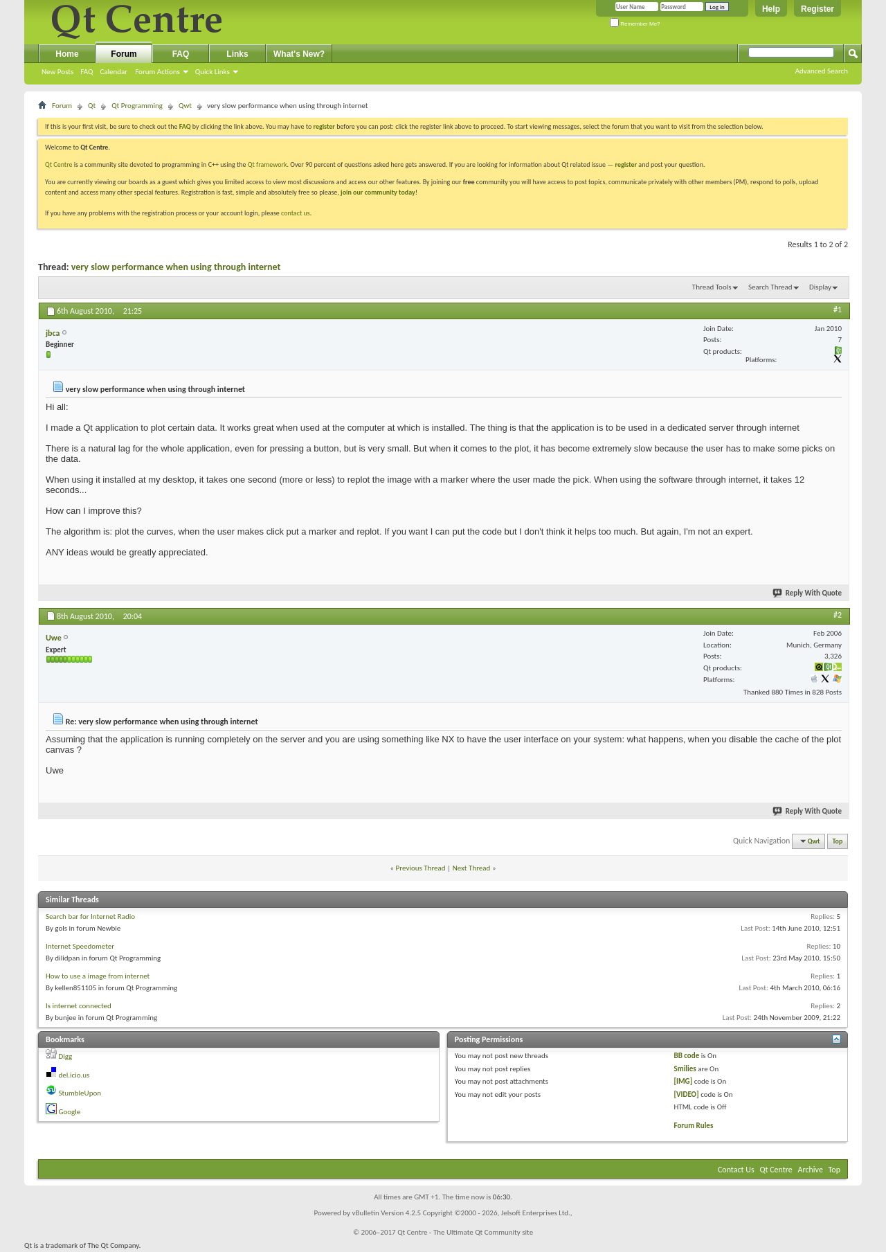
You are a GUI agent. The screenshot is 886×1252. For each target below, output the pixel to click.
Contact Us (736, 1169)
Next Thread (472, 868)
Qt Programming (137, 105)
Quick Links (212, 71)
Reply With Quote (808, 593)
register (626, 164)
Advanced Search (821, 70)
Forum (123, 54)
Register (817, 9)
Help (771, 9)
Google (70, 1111)
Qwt (185, 105)
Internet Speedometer (80, 946)
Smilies (685, 1068)
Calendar (113, 71)
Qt (92, 105)
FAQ (86, 71)
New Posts (57, 71)
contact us (295, 212)
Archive (810, 1169)
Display (820, 287)
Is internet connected (78, 1005)
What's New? (299, 54)
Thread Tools (712, 287)
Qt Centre (59, 164)
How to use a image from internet (98, 976)
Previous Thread (421, 868)
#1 (837, 309)
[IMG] (683, 1081)
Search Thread (770, 287)
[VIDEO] (686, 1094)
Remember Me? (635, 24)
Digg (66, 1056)
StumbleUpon (80, 1093)
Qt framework (267, 164)
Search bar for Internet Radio (90, 916)
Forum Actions (157, 71)
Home (66, 54)
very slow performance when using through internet (176, 267)
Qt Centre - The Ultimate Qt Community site (465, 1232)
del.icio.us (74, 1075)
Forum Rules (694, 1125)
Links (237, 54)
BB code (687, 1055)
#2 (837, 615)
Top (838, 841)
